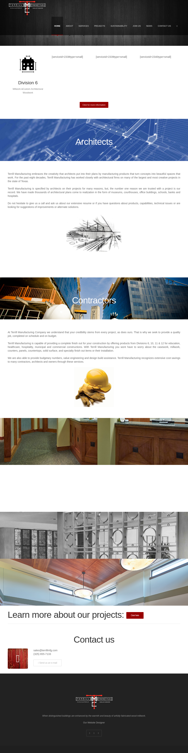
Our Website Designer (94, 722)
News (149, 26)
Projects (99, 26)
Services (84, 30)
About (69, 30)
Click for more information (93, 105)
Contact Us (164, 26)
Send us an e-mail (47, 663)
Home (57, 30)
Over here (135, 615)
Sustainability (119, 26)
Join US (137, 26)
